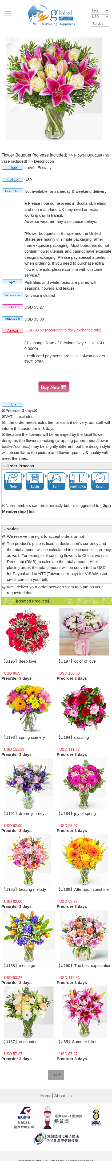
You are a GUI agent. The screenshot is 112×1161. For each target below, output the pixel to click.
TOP (56, 1075)
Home (46, 1096)
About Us (63, 1096)
